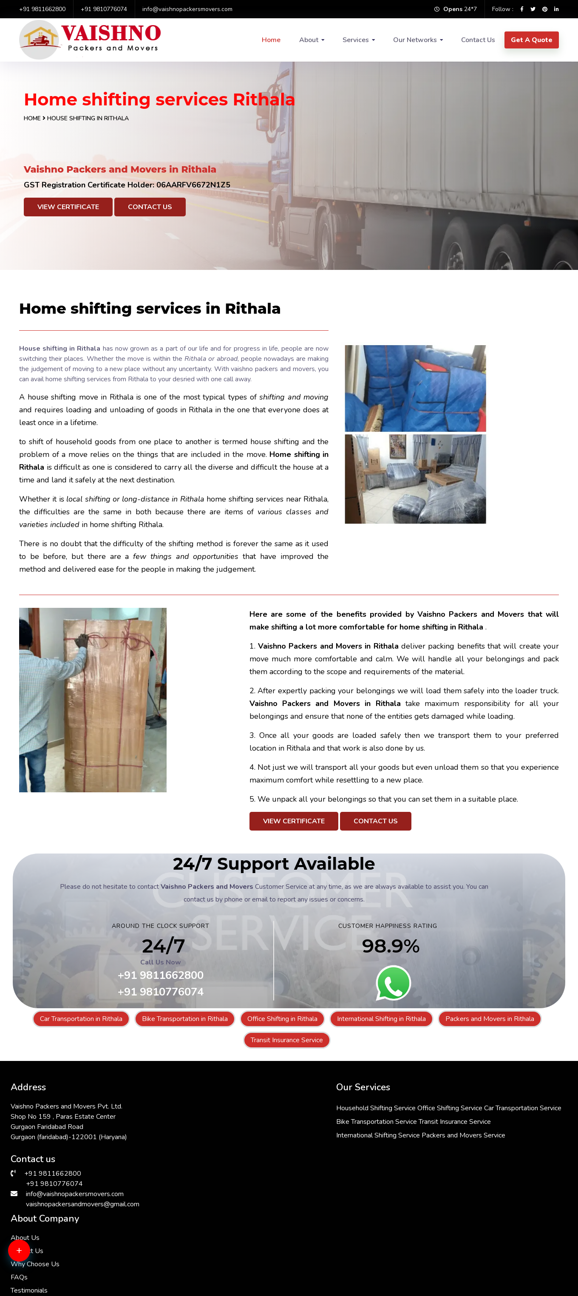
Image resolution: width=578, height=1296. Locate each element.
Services (356, 40)
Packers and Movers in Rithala (489, 1019)
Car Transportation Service (270, 1119)
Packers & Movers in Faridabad (334, 1247)
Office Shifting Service (344, 1105)
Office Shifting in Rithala (282, 1019)
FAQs (392, 1143)
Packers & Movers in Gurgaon (56, 1237)
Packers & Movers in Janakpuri (471, 1257)
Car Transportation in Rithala (81, 1019)
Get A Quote (531, 40)
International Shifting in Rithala (381, 1019)
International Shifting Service (273, 1160)
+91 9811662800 (42, 9)
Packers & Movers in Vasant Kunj (61, 1227)
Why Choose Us (408, 1130)
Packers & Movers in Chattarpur (59, 1267)
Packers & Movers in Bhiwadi (193, 1267)
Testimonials (402, 1156)
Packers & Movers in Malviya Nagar (479, 1237)
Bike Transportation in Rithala (185, 1019)
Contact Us (478, 40)
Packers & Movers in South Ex (333, 1227)
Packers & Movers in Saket (328, 1237)
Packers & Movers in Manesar (470, 1267)
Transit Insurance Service (287, 1040)
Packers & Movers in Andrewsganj (339, 1267)
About (308, 40)
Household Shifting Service (271, 1105)
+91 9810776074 (104, 9)
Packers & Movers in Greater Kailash (204, 1237)
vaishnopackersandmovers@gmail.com (82, 1201)
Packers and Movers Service (273, 1173)
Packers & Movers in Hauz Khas (59, 1247)
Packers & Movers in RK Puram (196, 1227)
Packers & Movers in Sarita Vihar (60, 1257)
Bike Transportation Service (271, 1132)
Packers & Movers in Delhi (189, 1257)
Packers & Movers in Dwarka (469, 1227)
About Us (398, 1104)
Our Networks (415, 40)
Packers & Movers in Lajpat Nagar (477, 1247)
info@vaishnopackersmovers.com (187, 9)
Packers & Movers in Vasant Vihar (338, 1257)
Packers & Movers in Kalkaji (191, 1247)
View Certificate (68, 207)
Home (271, 40)
